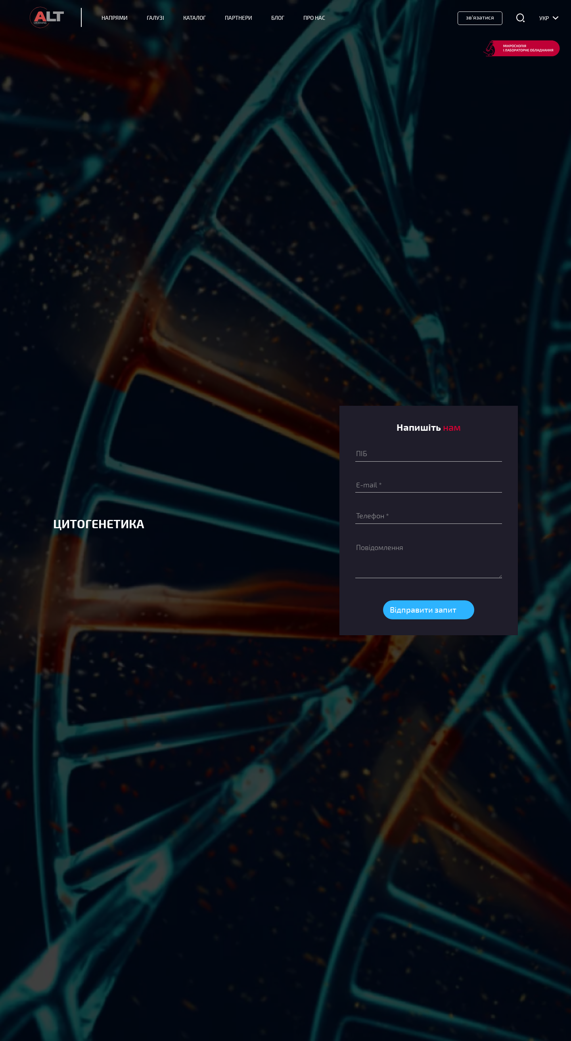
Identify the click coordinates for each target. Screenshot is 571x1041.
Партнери (238, 18)
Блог (277, 18)
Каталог (194, 18)
